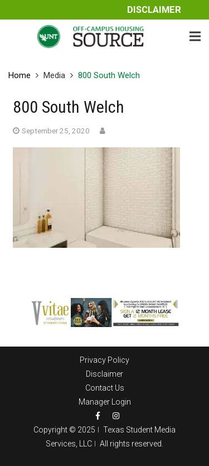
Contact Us (104, 387)
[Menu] (195, 36)
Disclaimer (154, 9)
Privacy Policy (104, 359)
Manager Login (105, 401)
